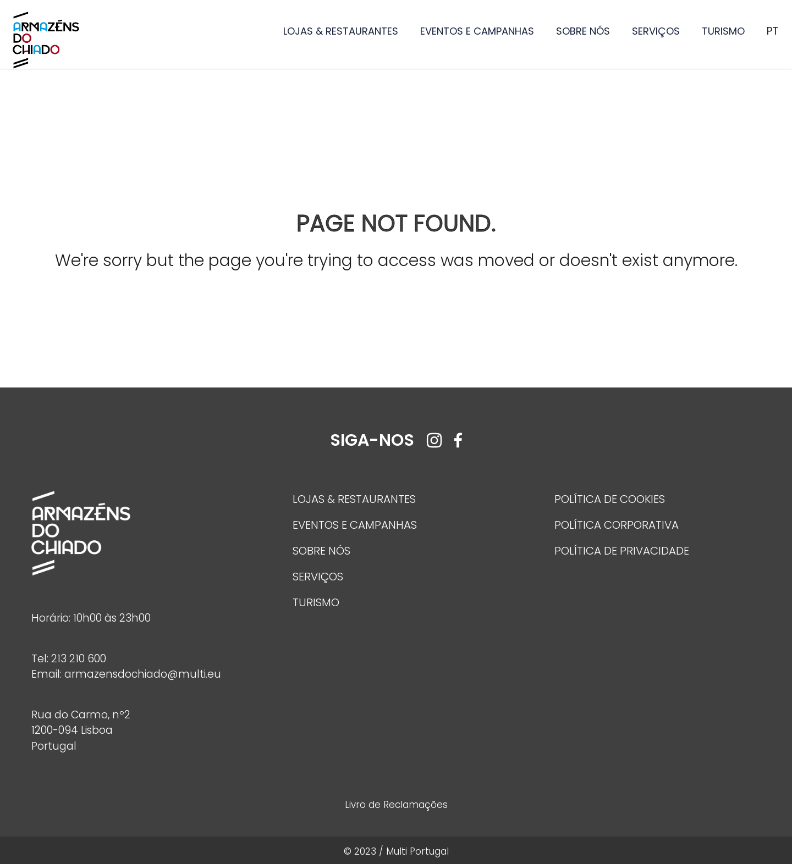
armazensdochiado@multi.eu (142, 674)
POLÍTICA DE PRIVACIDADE (621, 550)
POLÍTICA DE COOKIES (609, 499)
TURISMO (723, 31)
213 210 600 (78, 658)
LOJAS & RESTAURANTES (340, 31)
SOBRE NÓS (583, 31)
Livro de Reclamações (396, 804)
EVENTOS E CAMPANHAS (477, 31)
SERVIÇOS (656, 31)
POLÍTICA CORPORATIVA (616, 525)
